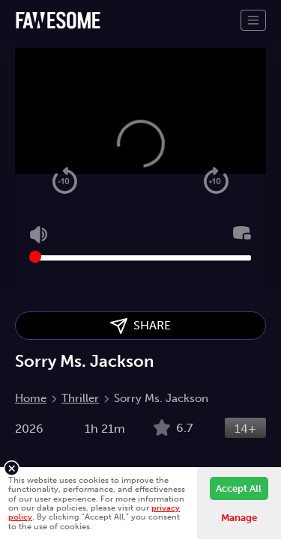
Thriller (80, 398)
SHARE (140, 326)
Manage (239, 517)
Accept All (239, 488)
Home (30, 398)
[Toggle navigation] (253, 20)
